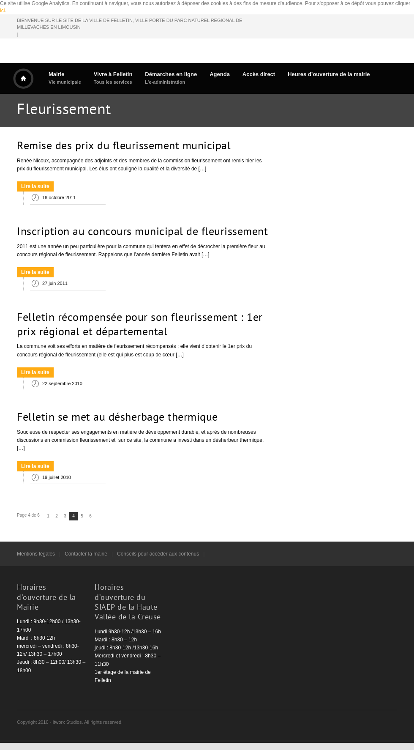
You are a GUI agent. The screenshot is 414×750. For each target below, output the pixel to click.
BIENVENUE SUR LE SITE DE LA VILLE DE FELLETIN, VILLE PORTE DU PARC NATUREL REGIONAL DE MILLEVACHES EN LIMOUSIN (129, 24)
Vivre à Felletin (113, 78)
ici (2, 11)
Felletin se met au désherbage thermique (117, 418)
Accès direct (258, 74)
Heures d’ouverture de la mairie (329, 74)
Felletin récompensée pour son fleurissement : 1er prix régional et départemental (140, 325)
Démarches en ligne (171, 78)
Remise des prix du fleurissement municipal (124, 147)
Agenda (220, 74)
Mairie (65, 78)
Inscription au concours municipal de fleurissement (142, 232)
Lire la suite (35, 186)
